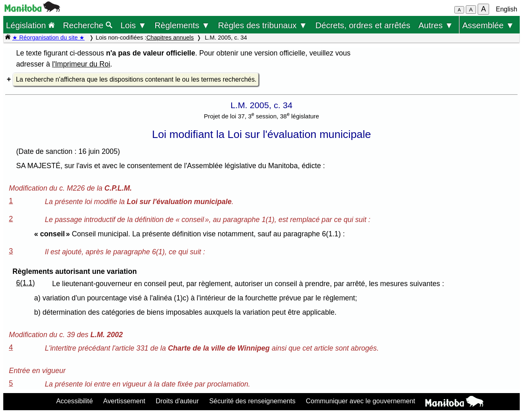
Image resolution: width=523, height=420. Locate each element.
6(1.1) (25, 283)
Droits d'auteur (177, 400)
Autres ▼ (435, 25)
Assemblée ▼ (488, 25)
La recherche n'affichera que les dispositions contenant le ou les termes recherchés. (136, 79)
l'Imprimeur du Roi (81, 64)
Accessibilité (74, 400)
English (506, 9)
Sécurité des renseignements (252, 400)
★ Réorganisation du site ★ (48, 37)
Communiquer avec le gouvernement (360, 400)
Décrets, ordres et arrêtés (362, 25)
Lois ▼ (134, 25)
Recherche (87, 25)
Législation (30, 25)
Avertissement (124, 400)
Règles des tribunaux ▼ (262, 25)
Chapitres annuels (170, 37)
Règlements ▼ (182, 25)
